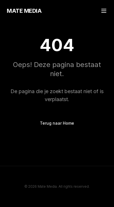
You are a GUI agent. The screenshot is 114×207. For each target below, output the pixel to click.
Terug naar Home (57, 123)
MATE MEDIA (24, 10)
